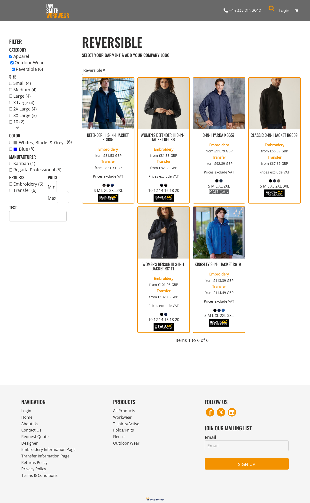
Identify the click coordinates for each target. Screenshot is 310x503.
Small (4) (22, 83)
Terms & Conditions (41, 481)
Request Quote (36, 439)
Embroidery (108, 149)
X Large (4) (23, 102)
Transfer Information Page (48, 460)
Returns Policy (35, 467)
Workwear (123, 418)
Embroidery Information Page (51, 453)
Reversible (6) (29, 69)
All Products (125, 411)
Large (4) (22, 96)
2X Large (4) (25, 109)
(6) (42, 142)
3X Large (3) (25, 115)
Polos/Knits (124, 432)
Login (284, 10)
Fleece (119, 439)
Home (27, 418)
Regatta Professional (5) (37, 170)
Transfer (108, 161)
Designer (30, 446)
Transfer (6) (24, 190)
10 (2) (18, 122)
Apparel (21, 56)
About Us (30, 425)
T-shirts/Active (127, 425)
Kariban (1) (24, 163)
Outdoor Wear (29, 62)
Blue (23, 149)
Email (210, 437)
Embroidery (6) (28, 184)
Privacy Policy (35, 474)
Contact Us (32, 432)
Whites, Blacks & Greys (42, 142)
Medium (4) (24, 90)
